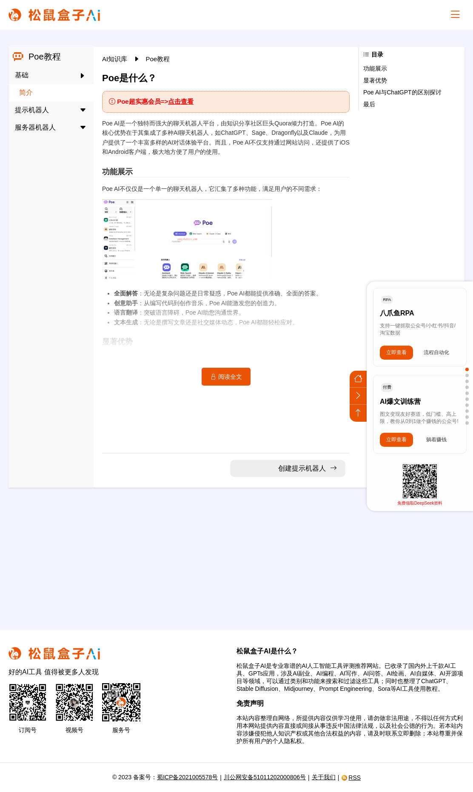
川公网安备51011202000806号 (265, 777)
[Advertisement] (236, 553)
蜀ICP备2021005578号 (187, 777)
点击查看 (181, 101)
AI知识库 (115, 58)
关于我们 (324, 777)
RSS (351, 777)
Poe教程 (158, 58)
